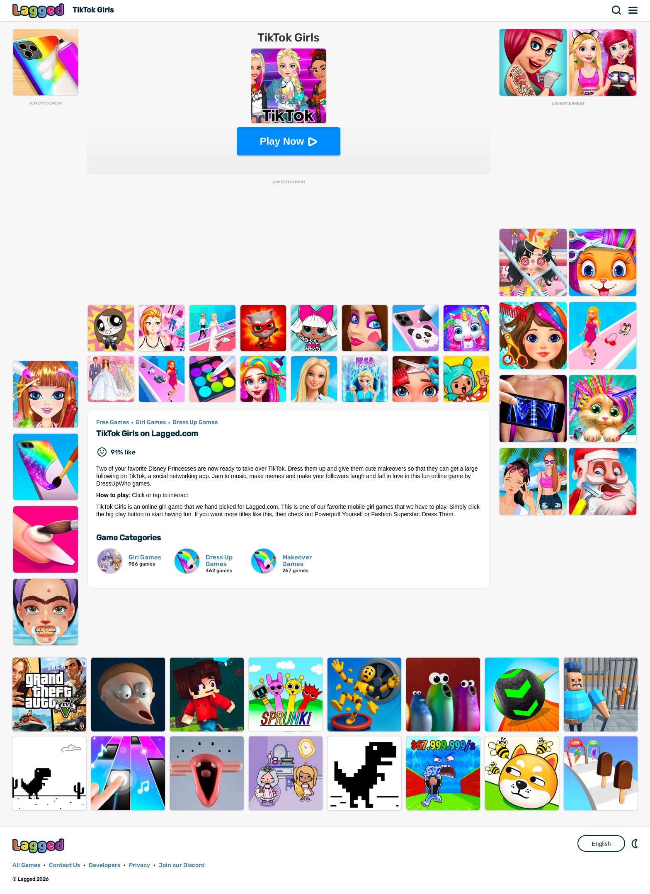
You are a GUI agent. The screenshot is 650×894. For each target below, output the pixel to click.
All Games (26, 865)
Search (617, 10)
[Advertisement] (45, 230)
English (601, 844)
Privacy (139, 865)
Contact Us (64, 865)
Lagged (39, 10)
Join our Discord (182, 865)
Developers (104, 865)
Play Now (282, 141)
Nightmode (635, 843)
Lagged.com (39, 845)
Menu (633, 10)
